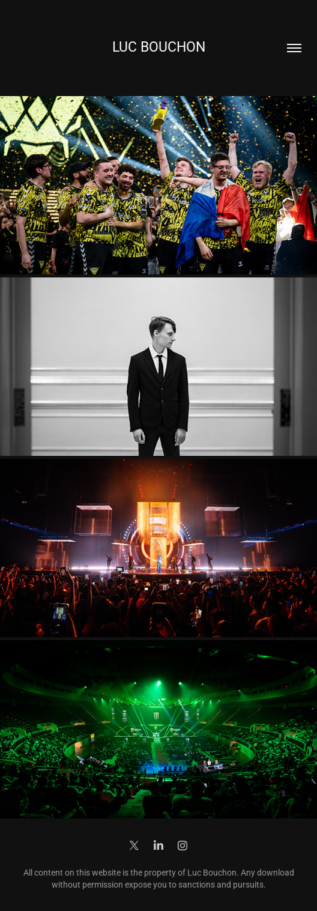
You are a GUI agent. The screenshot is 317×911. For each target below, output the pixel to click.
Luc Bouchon (158, 46)
